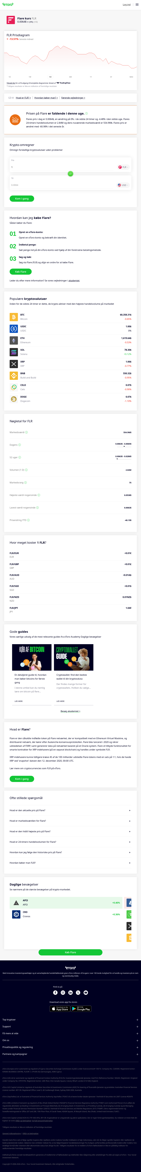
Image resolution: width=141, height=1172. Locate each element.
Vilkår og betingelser (23, 1121)
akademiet (74, 280)
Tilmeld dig (11, 83)
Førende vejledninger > (73, 97)
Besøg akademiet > (70, 711)
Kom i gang (22, 198)
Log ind (127, 4)
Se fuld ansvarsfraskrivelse (42, 1121)
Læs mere (19, 701)
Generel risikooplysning (11, 1133)
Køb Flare (20, 271)
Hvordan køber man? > (46, 97)
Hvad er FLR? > (23, 97)
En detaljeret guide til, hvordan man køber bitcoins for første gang (30, 678)
